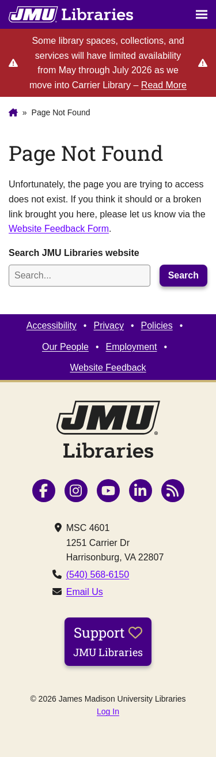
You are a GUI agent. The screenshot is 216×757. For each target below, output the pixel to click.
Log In (108, 711)
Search (183, 275)
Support (108, 641)
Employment (131, 347)
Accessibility (51, 325)
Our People (65, 347)
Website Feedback (108, 367)
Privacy (108, 325)
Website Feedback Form (59, 228)
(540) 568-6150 (97, 574)
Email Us (84, 592)
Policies (157, 325)
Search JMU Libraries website (74, 253)
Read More (164, 85)
